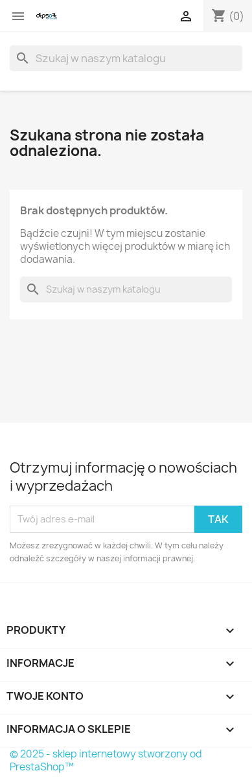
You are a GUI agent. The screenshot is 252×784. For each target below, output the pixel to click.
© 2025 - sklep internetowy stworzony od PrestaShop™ (106, 760)
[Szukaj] (126, 58)
